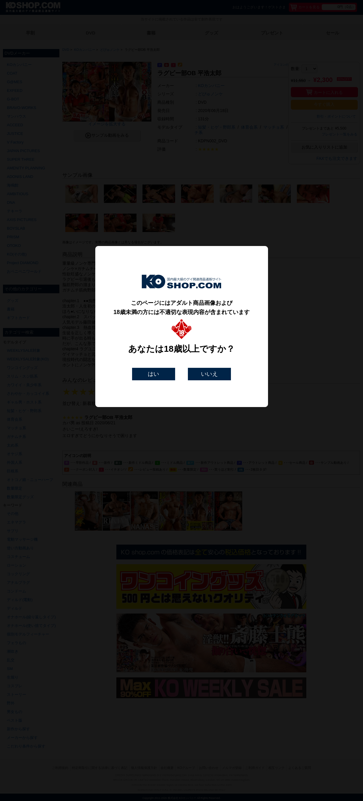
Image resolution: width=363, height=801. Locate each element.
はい (153, 374)
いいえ (209, 374)
